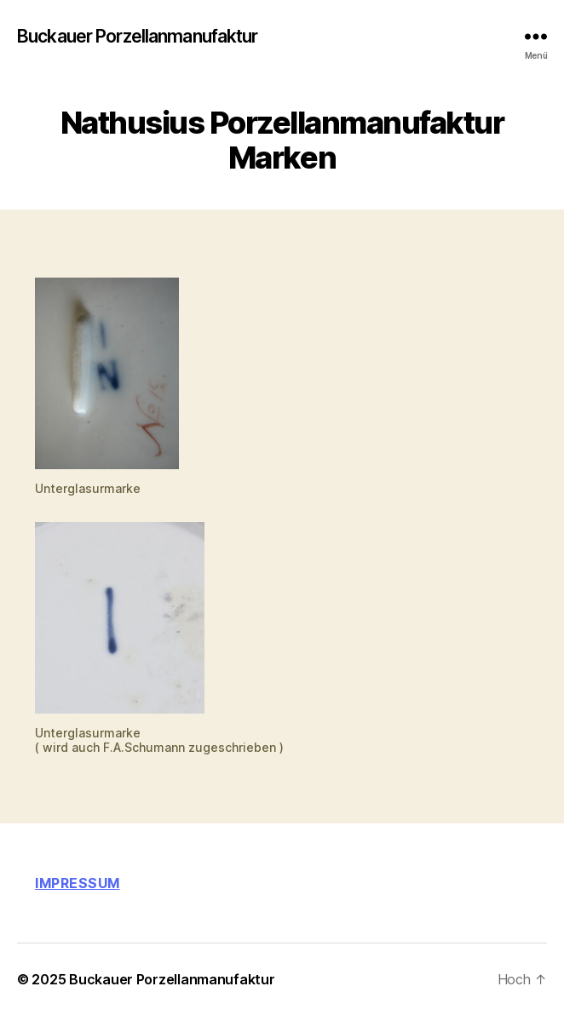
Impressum (77, 883)
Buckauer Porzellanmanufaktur (137, 36)
